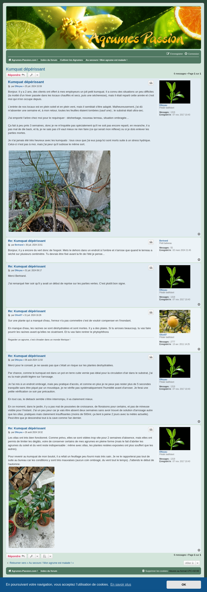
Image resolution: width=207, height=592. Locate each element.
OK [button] (184, 584)
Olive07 (163, 335)
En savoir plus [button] (120, 584)
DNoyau (163, 105)
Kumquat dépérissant (25, 69)
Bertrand (163, 241)
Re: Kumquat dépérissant (27, 240)
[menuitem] (191, 54)
